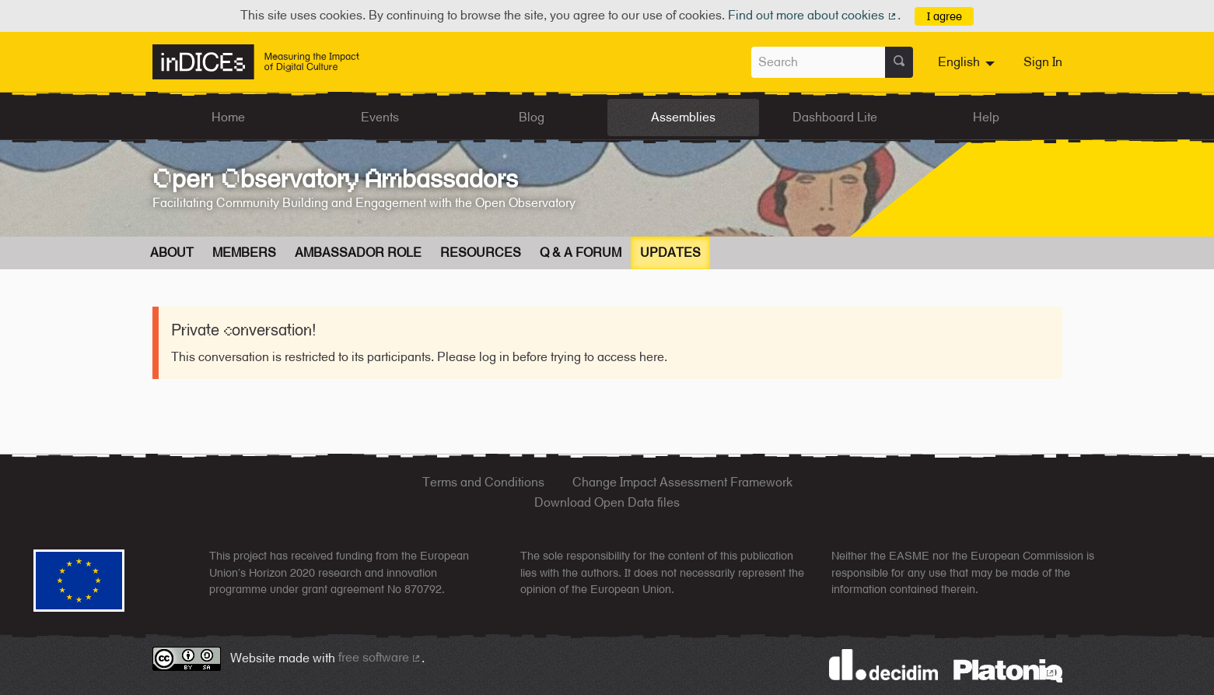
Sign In (1042, 61)
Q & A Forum (580, 252)
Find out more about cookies (812, 15)
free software (380, 657)
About (172, 252)
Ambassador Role (358, 252)
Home (228, 117)
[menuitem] (968, 62)
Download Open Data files (607, 502)
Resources (480, 252)
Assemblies (683, 117)
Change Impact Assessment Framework (682, 482)
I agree (944, 16)
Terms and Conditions (483, 482)
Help (986, 117)
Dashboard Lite (834, 117)
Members (244, 252)
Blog (531, 117)
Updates (670, 252)
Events (380, 117)
